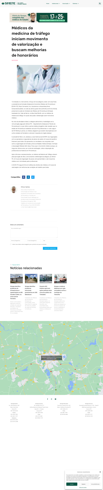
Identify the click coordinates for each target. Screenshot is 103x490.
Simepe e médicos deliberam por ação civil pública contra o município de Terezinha (60, 290)
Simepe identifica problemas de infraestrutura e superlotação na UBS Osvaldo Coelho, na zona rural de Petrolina (16, 292)
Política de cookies (83, 487)
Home (47, 3)
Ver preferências (95, 484)
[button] (100, 472)
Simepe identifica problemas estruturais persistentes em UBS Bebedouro (31, 290)
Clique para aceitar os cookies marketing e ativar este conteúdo (51, 357)
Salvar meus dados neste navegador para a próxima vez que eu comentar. (29, 244)
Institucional (56, 3)
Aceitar (72, 484)
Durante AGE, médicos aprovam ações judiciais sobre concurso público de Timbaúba (46, 290)
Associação (66, 3)
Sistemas (76, 3)
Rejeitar (84, 484)
